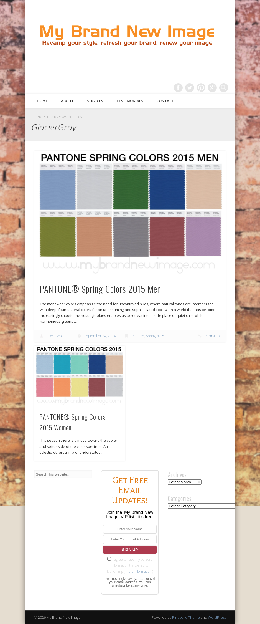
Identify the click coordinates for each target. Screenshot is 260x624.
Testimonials (129, 100)
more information (138, 571)
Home (42, 100)
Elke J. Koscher (57, 336)
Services (95, 100)
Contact (165, 100)
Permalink (212, 336)
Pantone (138, 336)
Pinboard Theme (186, 617)
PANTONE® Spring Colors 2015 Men (100, 288)
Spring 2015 (155, 336)
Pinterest (201, 87)
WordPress (217, 617)
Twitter (189, 87)
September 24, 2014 (100, 336)
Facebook (178, 87)
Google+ (212, 87)
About (67, 100)
